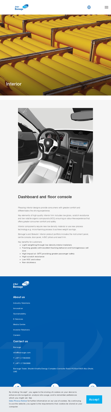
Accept (94, 399)
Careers (16, 335)
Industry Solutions (21, 303)
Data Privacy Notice (18, 401)
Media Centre (19, 324)
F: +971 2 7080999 (21, 363)
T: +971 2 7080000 (21, 358)
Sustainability (19, 314)
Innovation (18, 308)
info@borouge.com (22, 352)
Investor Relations (21, 330)
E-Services (18, 319)
